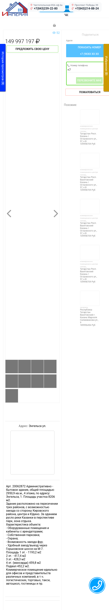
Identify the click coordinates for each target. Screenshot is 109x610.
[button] (19, 8)
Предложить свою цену (32, 49)
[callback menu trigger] (97, 585)
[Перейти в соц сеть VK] (66, 16)
